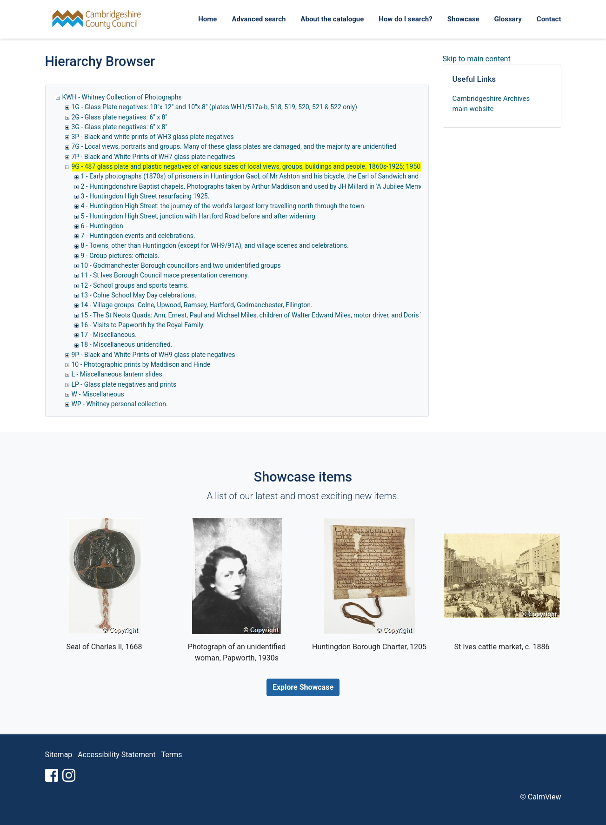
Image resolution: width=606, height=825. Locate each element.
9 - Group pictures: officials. (120, 255)
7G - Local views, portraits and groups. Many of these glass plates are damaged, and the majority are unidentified (234, 146)
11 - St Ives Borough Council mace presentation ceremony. (165, 275)
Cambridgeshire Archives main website (491, 103)
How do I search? (405, 19)
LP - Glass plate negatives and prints (124, 384)
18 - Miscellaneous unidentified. (127, 344)
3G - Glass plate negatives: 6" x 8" (119, 127)
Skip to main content (477, 58)
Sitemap (59, 754)
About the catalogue (332, 19)
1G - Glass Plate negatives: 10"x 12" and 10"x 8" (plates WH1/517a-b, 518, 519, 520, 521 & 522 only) (214, 107)
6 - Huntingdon (102, 226)
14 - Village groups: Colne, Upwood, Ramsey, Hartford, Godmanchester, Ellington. (197, 305)
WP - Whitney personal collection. (120, 404)
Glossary (508, 19)
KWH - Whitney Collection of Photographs (122, 97)
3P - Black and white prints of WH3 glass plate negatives (153, 136)
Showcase (463, 19)
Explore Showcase (303, 687)
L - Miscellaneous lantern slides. (118, 374)
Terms (171, 754)
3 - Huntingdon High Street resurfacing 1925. (145, 196)
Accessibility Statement (116, 754)
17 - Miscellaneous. (109, 334)
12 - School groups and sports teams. (135, 285)
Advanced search (259, 19)
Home (207, 19)
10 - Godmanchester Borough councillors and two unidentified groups (181, 265)
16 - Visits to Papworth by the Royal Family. (143, 325)
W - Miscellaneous (98, 394)
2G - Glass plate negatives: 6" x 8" (119, 117)
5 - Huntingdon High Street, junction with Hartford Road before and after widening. (199, 216)
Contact (549, 19)
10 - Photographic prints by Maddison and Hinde (141, 364)
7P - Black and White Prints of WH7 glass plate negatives (153, 156)
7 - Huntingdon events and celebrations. (138, 235)
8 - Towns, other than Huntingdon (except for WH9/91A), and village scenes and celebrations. (215, 245)
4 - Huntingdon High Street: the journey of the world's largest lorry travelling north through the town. (223, 206)
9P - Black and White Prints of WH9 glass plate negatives (153, 354)
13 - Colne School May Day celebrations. (139, 295)
